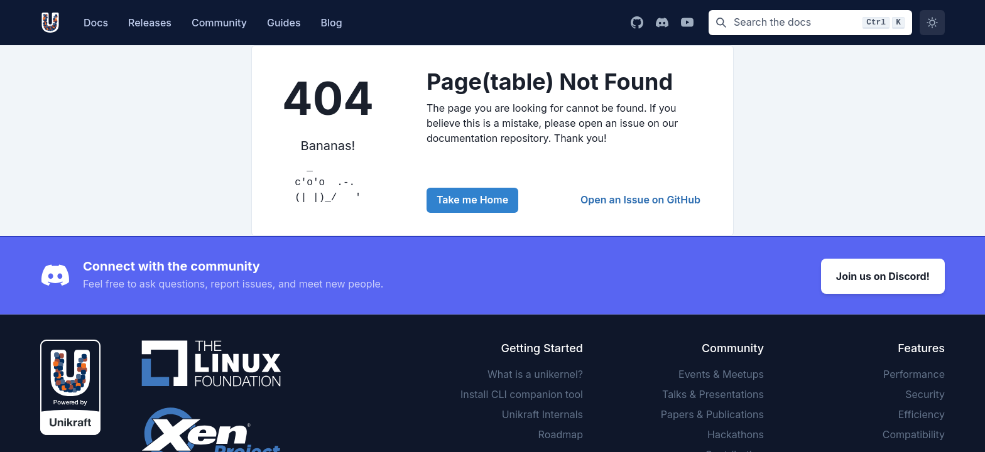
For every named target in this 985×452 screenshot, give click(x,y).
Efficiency (921, 412)
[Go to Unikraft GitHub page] (637, 22)
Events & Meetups (721, 372)
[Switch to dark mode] (932, 22)
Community (219, 22)
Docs (96, 22)
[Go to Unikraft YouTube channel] (687, 22)
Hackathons (735, 432)
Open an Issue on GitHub (640, 199)
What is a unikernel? (535, 372)
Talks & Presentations (713, 392)
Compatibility (914, 432)
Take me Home (472, 199)
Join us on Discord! (883, 274)
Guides (284, 22)
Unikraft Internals (542, 412)
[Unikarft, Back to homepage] (53, 23)
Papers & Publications (712, 412)
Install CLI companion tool (521, 392)
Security (925, 392)
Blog (331, 22)
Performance (914, 372)
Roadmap (560, 432)
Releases (149, 22)
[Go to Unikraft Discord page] (662, 22)
